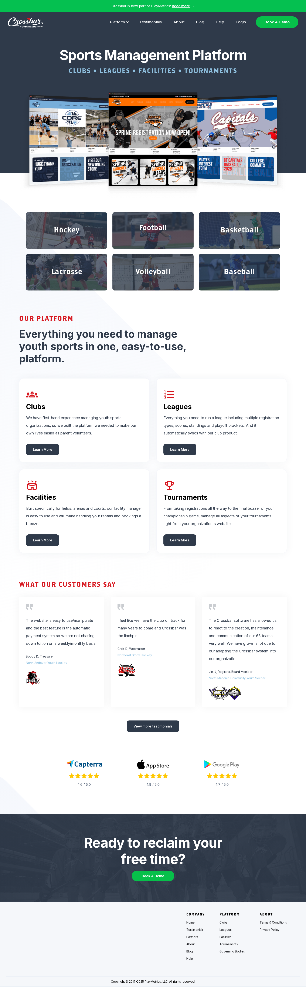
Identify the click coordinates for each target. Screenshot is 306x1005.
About (178, 22)
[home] (25, 22)
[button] (120, 22)
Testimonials (150, 22)
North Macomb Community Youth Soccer (237, 693)
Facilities (225, 955)
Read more (181, 6)
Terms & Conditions (273, 940)
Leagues (226, 948)
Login (241, 22)
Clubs (223, 940)
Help (220, 22)
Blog (200, 22)
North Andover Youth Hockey (46, 678)
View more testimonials (153, 741)
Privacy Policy (269, 948)
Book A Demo (277, 22)
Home (190, 940)
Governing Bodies (232, 969)
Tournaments (229, 962)
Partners (192, 955)
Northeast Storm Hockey (135, 670)
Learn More (42, 465)
